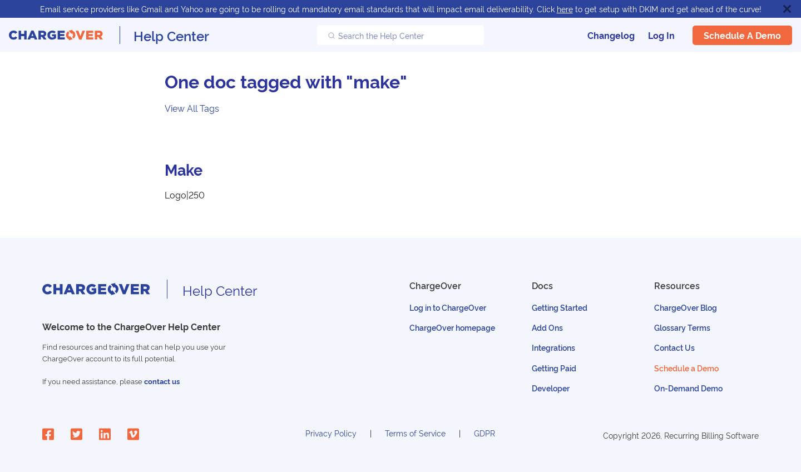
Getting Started (559, 307)
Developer (551, 387)
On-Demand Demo (688, 387)
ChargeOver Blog (685, 307)
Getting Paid (554, 367)
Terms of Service (415, 433)
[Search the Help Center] (400, 35)
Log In (661, 35)
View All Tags (192, 108)
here (565, 8)
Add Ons (547, 327)
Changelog (611, 35)
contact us (162, 381)
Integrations (553, 347)
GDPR (484, 433)
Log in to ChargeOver (447, 307)
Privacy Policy (331, 433)
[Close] (787, 9)
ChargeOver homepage (452, 327)
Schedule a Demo (742, 35)
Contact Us (674, 347)
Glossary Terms (682, 327)
